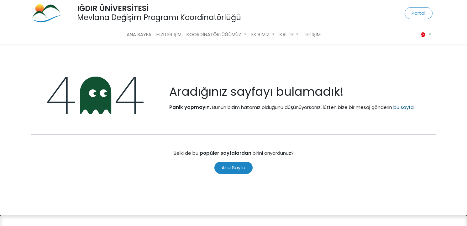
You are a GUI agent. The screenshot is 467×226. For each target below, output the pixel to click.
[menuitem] (139, 35)
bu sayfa (403, 107)
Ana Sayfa (233, 167)
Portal (418, 13)
